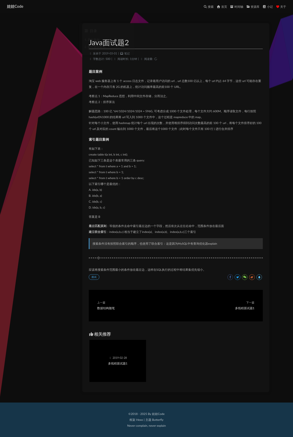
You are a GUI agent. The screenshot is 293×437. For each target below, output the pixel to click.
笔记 (134, 54)
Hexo (139, 419)
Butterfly (157, 419)
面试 (101, 278)
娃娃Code (16, 6)
